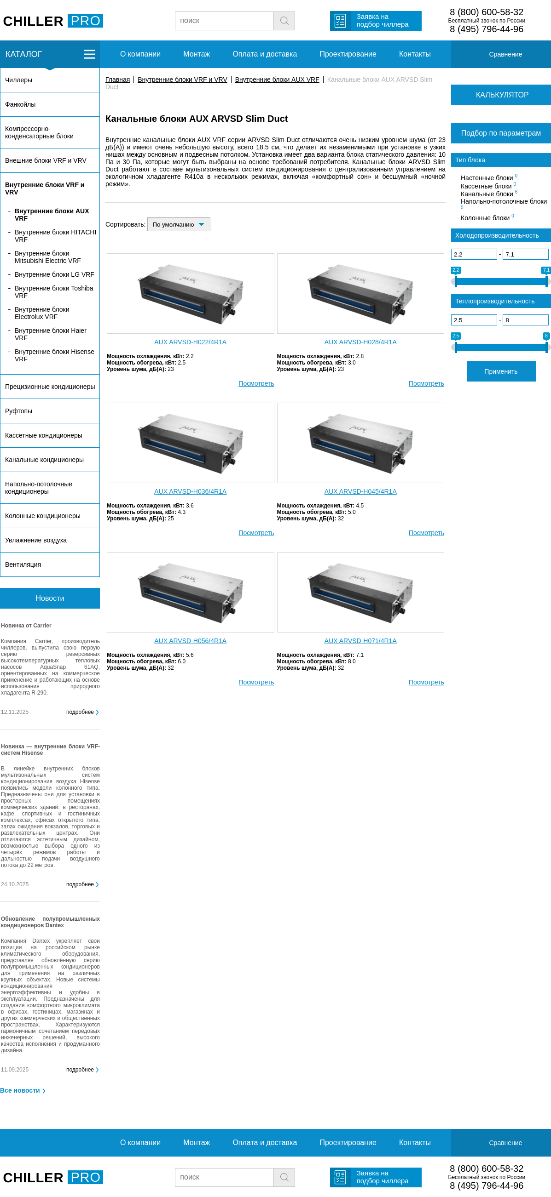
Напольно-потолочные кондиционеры (38, 487)
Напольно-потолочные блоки (504, 204)
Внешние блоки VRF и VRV (46, 160)
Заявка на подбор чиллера (383, 20)
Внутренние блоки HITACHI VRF (55, 235)
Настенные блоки (489, 177)
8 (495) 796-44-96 (486, 29)
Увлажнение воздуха (36, 540)
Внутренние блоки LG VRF (54, 274)
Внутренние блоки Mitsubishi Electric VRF (48, 257)
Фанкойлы (20, 104)
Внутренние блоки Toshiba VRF (54, 292)
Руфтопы (18, 411)
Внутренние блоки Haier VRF (51, 334)
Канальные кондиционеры (44, 459)
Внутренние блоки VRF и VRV (182, 79)
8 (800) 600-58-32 (486, 12)
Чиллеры (18, 80)
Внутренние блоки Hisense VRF (54, 355)
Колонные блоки (487, 217)
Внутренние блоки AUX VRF (277, 79)
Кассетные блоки (488, 186)
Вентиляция (23, 564)
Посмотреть (256, 383)
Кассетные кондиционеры (43, 435)
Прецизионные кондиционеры (50, 386)
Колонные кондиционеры (43, 515)
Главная (117, 79)
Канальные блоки (489, 193)
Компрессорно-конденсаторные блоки (39, 132)
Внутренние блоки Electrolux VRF (42, 313)
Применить (500, 371)
